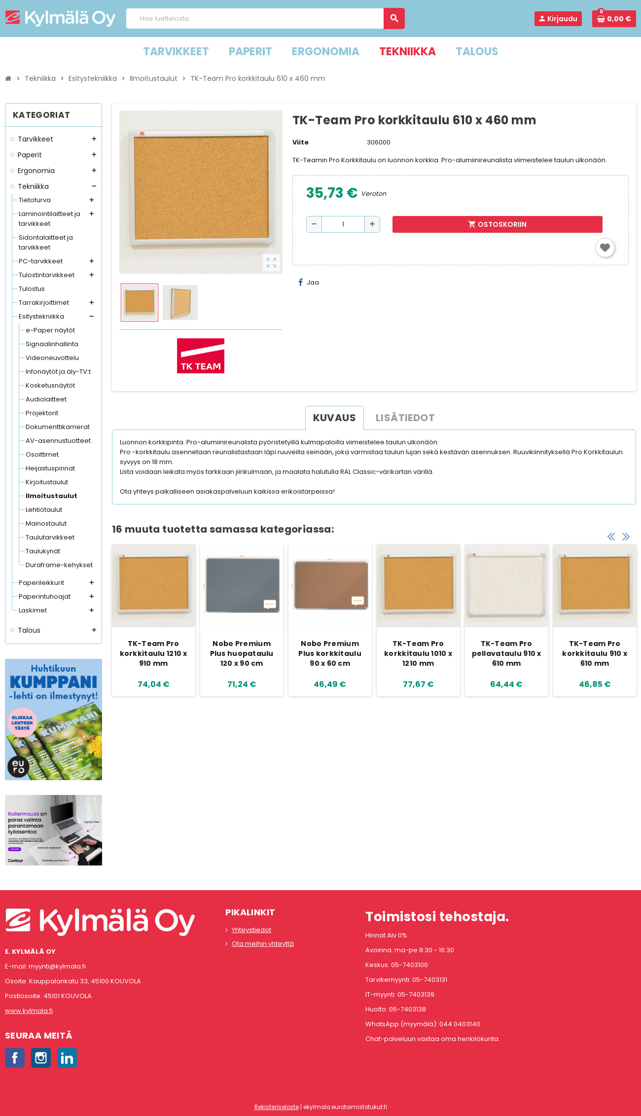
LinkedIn (67, 1058)
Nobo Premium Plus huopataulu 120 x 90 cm (242, 653)
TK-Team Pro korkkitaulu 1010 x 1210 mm (418, 653)
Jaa (308, 282)
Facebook (15, 1058)
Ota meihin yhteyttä (263, 943)
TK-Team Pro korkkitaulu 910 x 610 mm (594, 653)
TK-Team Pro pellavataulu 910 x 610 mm (506, 653)
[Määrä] (343, 224)
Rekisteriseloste (276, 1107)
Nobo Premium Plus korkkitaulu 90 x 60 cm (329, 653)
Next (626, 534)
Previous (611, 534)
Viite (300, 142)
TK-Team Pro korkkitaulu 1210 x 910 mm (153, 653)
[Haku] (265, 18)
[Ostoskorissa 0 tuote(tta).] (614, 18)
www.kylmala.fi (29, 1010)
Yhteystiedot (251, 930)
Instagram (41, 1058)
